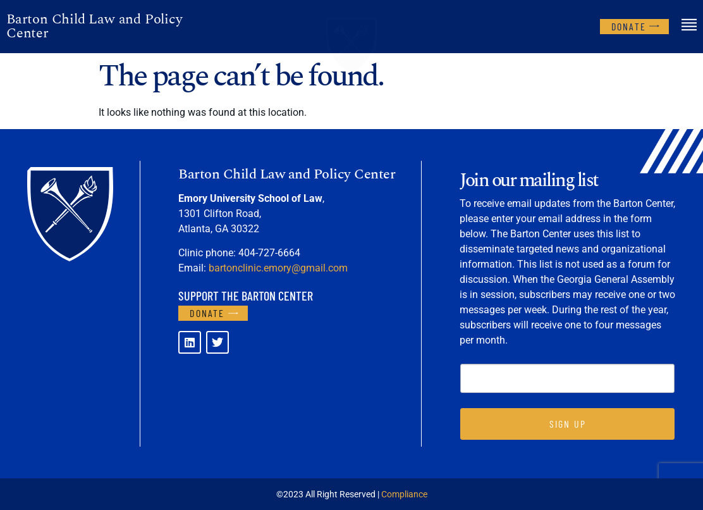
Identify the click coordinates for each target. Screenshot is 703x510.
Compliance (404, 494)
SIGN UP (567, 424)
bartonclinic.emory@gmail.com (278, 268)
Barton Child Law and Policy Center (94, 26)
